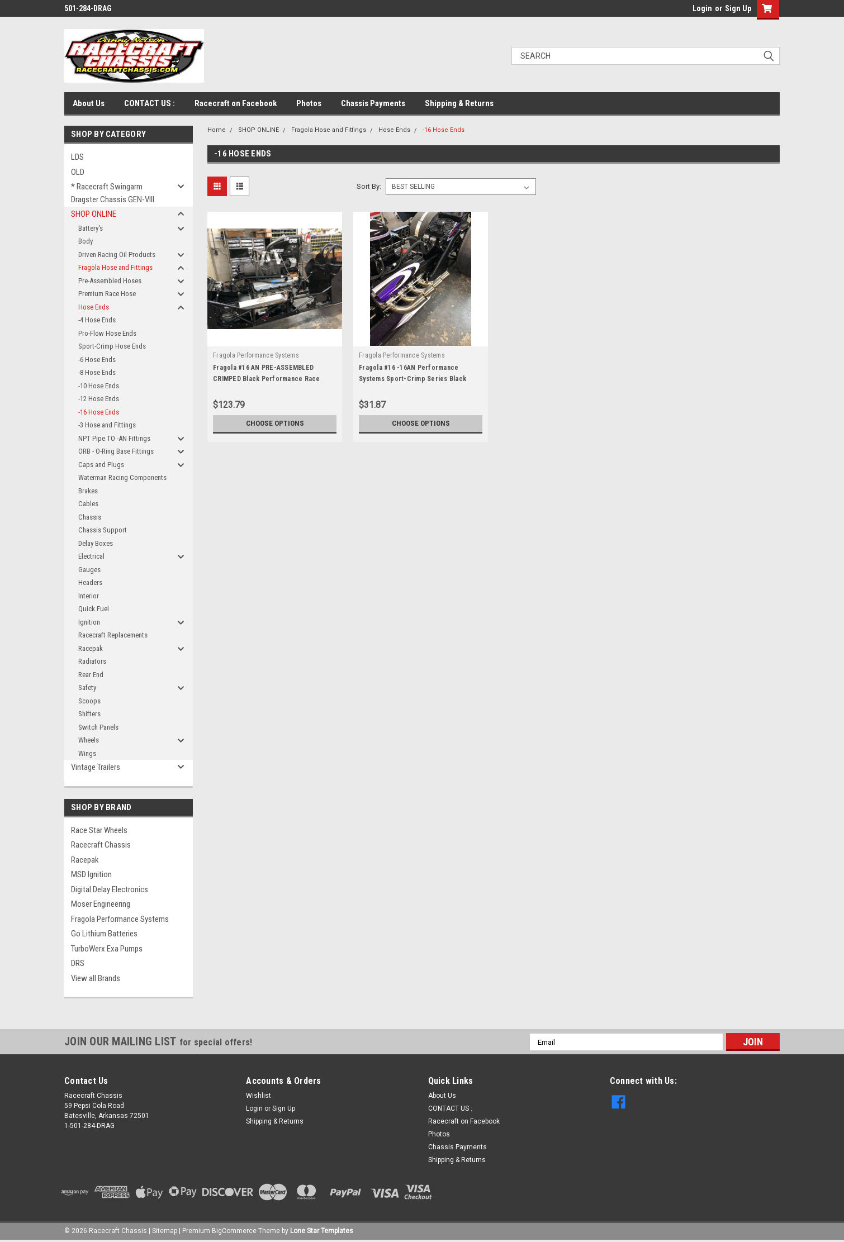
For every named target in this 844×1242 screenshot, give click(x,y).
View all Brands (95, 978)
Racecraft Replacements (113, 635)
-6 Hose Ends (97, 359)
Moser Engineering (100, 904)
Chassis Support (102, 530)
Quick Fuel (93, 609)
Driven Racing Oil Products (116, 254)
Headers (90, 582)
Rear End (90, 674)
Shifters (89, 714)
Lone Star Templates (321, 1231)
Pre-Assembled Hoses (109, 281)
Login (702, 8)
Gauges (89, 569)
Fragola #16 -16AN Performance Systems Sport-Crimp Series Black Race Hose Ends (412, 379)
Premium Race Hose (107, 293)
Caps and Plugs (101, 464)
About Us (89, 103)
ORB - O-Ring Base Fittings (116, 451)
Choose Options (275, 423)
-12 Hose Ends (98, 398)
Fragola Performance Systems (120, 919)
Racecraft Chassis (101, 845)
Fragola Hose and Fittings (115, 267)
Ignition (89, 622)
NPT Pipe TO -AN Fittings (114, 438)
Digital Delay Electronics (109, 889)
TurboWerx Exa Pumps (107, 949)
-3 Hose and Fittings (107, 425)
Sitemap (164, 1231)
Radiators (92, 661)
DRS (77, 963)
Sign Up (738, 8)
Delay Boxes (95, 543)
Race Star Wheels (99, 830)
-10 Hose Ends (98, 386)
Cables (88, 503)
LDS (77, 157)
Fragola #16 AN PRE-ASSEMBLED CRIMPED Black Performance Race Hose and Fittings (266, 379)
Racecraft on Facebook (236, 103)
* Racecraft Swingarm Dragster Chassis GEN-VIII (112, 193)
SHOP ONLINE (93, 214)
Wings (87, 753)
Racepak (90, 648)
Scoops (89, 701)
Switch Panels (98, 727)
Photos (308, 103)
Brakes (88, 491)
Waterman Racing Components (122, 477)
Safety (87, 687)
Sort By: (369, 186)
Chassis (89, 517)
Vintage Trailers (95, 767)
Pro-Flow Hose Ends (107, 333)
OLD (77, 172)
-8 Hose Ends (97, 372)
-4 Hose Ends (97, 320)
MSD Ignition (91, 874)
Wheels (88, 740)
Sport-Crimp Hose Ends (112, 346)
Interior (88, 596)
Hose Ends (93, 307)
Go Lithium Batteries (104, 934)
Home (216, 130)
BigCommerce (234, 1231)
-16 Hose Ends (98, 412)
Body (85, 241)
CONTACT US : (149, 103)
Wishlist (258, 1096)
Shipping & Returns (459, 103)
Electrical (91, 556)
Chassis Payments (373, 103)
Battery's (90, 228)
